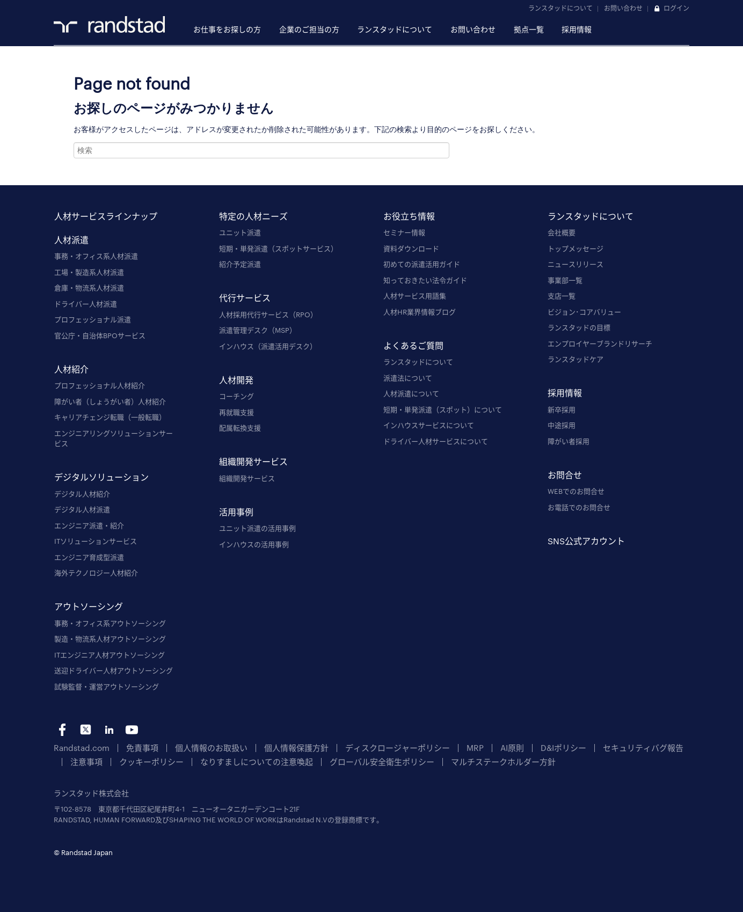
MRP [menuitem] (429, 747)
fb (62, 730)
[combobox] (261, 150)
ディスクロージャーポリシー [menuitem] (360, 747)
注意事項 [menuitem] (647, 747)
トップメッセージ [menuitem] (575, 248)
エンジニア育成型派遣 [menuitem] (89, 557)
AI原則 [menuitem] (463, 747)
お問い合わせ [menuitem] (473, 29)
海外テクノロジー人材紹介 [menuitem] (96, 572)
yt (132, 730)
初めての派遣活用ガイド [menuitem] (421, 264)
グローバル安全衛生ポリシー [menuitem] (302, 760)
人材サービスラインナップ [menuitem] (105, 215)
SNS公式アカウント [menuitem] (586, 540)
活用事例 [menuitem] (236, 511)
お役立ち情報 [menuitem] (409, 215)
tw (85, 730)
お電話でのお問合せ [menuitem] (579, 507)
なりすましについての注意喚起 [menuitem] (192, 760)
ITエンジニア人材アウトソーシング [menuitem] (109, 655)
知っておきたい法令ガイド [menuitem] (425, 280)
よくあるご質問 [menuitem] (413, 345)
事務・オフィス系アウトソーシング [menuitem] (110, 623)
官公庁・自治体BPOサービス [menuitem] (99, 335)
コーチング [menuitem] (236, 396)
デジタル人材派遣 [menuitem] (82, 509)
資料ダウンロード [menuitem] (411, 248)
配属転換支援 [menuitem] (240, 428)
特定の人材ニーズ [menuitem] (253, 215)
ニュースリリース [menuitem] (575, 264)
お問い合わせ (623, 8)
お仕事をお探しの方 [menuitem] (227, 29)
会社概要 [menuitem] (562, 232)
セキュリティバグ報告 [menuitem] (582, 747)
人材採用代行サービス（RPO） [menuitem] (268, 314)
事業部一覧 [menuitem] (565, 280)
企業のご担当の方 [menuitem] (309, 29)
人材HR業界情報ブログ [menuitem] (419, 312)
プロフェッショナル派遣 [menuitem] (92, 319)
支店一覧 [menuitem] (562, 295)
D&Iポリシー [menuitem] (510, 747)
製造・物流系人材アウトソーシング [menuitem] (110, 638)
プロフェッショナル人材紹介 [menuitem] (99, 385)
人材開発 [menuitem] (236, 379)
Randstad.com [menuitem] (77, 747)
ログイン (676, 8)
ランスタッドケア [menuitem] (575, 359)
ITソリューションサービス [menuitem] (95, 541)
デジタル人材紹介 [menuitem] (82, 494)
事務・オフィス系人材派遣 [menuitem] (96, 256)
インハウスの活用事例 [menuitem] (254, 544)
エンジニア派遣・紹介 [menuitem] (89, 525)
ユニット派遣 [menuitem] (240, 232)
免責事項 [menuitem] (132, 747)
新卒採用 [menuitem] (562, 409)
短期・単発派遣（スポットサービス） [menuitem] (278, 248)
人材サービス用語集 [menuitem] (414, 295)
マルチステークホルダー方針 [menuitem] (410, 760)
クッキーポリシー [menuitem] (98, 760)
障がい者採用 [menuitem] (568, 441)
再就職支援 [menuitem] (236, 412)
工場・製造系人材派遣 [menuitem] (89, 272)
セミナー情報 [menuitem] (404, 232)
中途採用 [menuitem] (562, 425)
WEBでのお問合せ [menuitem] (576, 491)
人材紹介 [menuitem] (71, 368)
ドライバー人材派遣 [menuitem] (85, 304)
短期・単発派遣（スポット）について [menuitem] (442, 409)
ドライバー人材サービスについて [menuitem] (435, 441)
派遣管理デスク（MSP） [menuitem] (257, 330)
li (109, 730)
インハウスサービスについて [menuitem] (428, 425)
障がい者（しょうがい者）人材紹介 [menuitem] (110, 401)
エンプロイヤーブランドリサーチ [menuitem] (600, 343)
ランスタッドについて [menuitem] (394, 29)
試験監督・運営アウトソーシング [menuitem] (106, 686)
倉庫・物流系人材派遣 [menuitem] (89, 287)
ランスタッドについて (560, 8)
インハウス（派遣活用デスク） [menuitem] (268, 346)
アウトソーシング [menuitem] (88, 606)
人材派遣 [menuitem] (71, 239)
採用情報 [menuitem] (577, 29)
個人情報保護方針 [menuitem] (270, 747)
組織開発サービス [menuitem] (253, 461)
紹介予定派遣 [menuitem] (240, 264)
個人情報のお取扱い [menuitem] (194, 747)
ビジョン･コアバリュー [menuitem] (584, 312)
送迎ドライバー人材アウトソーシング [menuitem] (113, 670)
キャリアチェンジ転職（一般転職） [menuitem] (110, 417)
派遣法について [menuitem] (407, 378)
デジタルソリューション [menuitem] (101, 477)
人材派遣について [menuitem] (411, 393)
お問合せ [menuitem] (565, 474)
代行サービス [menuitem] (245, 298)
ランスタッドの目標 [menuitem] (579, 327)
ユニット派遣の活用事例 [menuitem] (257, 528)
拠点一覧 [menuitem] (529, 29)
